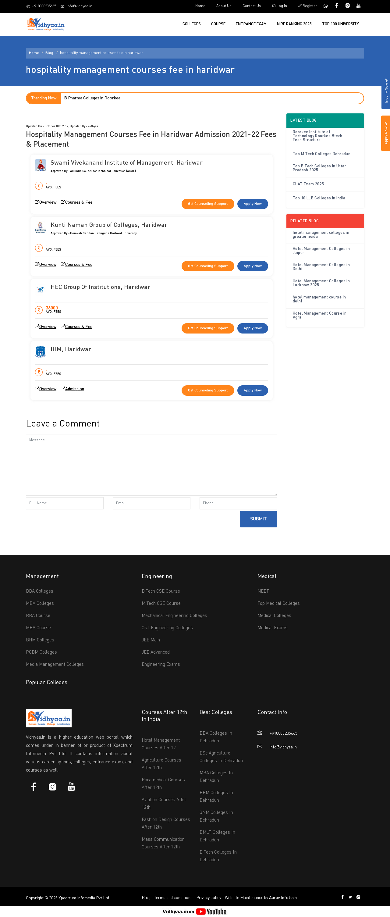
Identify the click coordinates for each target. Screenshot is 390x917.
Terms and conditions (173, 898)
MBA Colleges (40, 603)
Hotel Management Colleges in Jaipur (321, 251)
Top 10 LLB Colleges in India (319, 198)
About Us (224, 6)
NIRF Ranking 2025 (294, 24)
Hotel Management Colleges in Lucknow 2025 (321, 283)
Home (200, 6)
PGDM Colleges (41, 652)
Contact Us (252, 6)
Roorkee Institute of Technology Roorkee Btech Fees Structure (317, 136)
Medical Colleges (274, 616)
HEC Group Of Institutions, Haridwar (100, 287)
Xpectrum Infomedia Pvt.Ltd (83, 898)
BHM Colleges (40, 640)
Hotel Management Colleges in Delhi (321, 267)
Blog (49, 53)
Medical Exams (272, 628)
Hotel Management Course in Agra (319, 315)
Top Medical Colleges (278, 603)
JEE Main (151, 640)
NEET (263, 591)
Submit (258, 519)
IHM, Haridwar (71, 350)
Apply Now (253, 204)
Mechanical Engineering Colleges (174, 616)
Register (307, 6)
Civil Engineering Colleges (167, 628)
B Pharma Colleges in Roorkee (92, 98)
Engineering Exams (161, 664)
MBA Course (38, 628)
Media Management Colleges (55, 664)
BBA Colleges (39, 591)
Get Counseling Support (208, 204)
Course (218, 24)
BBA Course (38, 616)
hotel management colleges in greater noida (321, 235)
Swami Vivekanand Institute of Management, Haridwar (127, 163)
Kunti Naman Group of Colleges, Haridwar (109, 225)
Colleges (192, 24)
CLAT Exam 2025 (308, 184)
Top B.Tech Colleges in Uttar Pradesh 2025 (319, 168)
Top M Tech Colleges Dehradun (321, 154)
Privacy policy (208, 898)
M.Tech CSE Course (161, 603)
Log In (279, 6)
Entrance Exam (251, 24)
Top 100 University (340, 24)
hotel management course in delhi (319, 299)
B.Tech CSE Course (161, 591)
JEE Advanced (156, 652)
